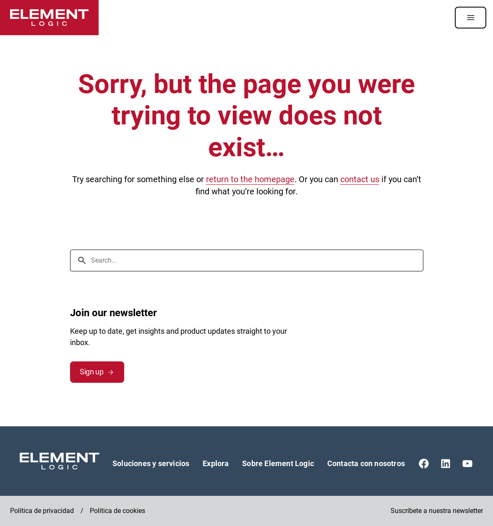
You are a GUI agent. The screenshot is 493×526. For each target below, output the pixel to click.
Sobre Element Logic (278, 463)
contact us (359, 179)
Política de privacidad (42, 511)
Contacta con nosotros (366, 463)
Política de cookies (117, 511)
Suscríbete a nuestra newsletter (437, 511)
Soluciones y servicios (150, 463)
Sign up (97, 371)
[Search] (82, 260)
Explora (216, 463)
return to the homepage (250, 179)
